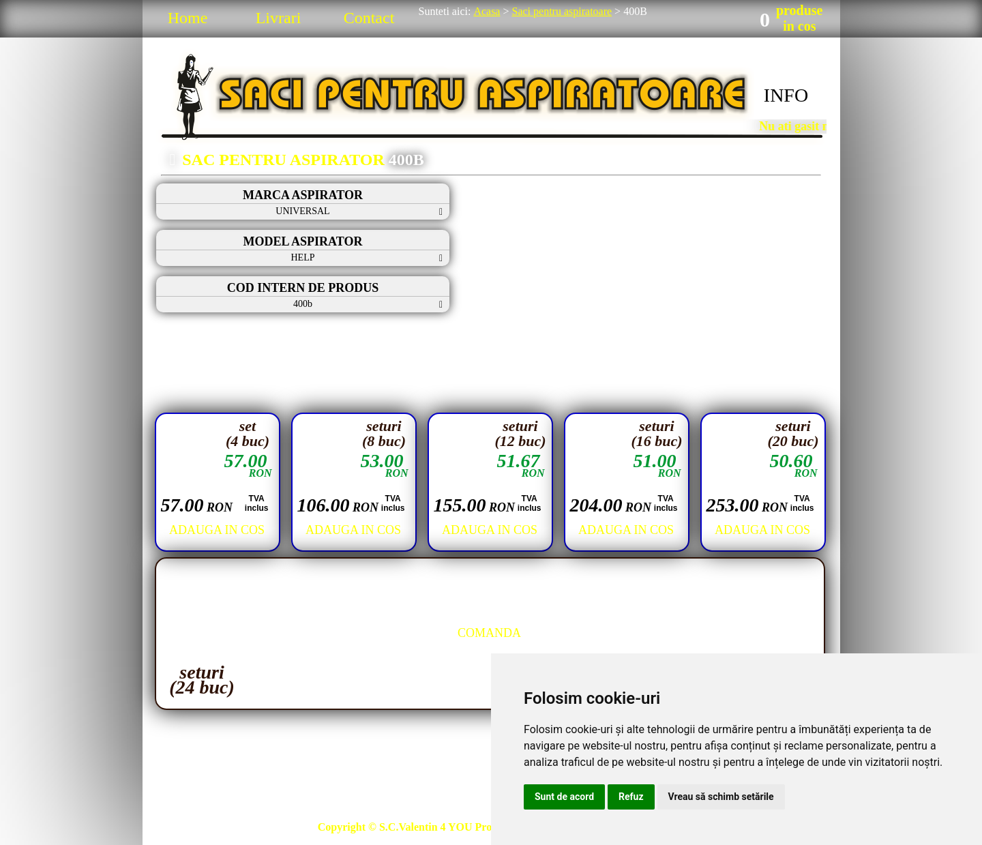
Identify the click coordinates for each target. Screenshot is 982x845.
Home (188, 18)
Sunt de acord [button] (564, 796)
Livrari (278, 18)
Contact (369, 18)
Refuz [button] (631, 796)
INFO (786, 95)
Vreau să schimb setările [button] (721, 796)
